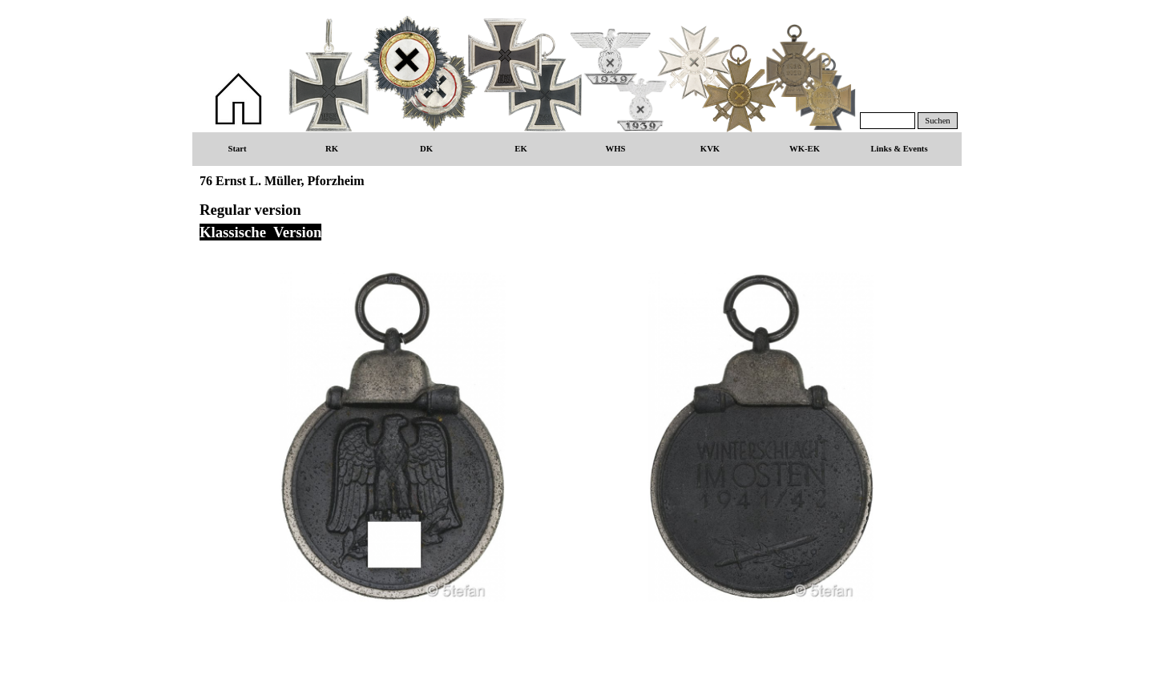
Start (237, 148)
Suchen (937, 120)
